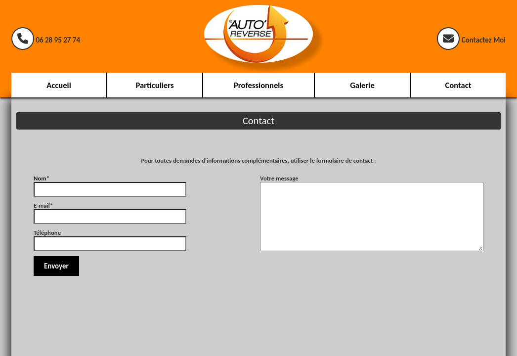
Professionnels (258, 85)
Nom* (110, 184)
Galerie (362, 85)
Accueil (58, 85)
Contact (458, 85)
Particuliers (154, 85)
